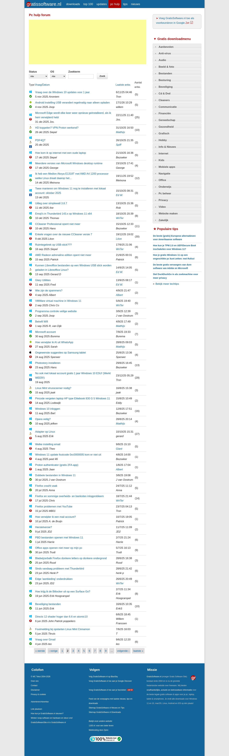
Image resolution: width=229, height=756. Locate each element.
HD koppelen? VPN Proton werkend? (56, 127)
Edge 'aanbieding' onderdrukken (54, 578)
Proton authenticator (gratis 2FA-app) (56, 464)
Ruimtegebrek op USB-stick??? (53, 244)
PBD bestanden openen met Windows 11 (59, 537)
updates (102, 4)
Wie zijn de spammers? (48, 290)
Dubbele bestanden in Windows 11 (55, 475)
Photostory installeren (47, 362)
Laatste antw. (123, 84)
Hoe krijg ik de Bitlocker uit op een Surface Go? (62, 591)
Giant (119, 448)
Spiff (118, 144)
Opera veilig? (43, 419)
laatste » (138, 650)
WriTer (120, 218)
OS (52, 71)
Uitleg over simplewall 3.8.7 (51, 203)
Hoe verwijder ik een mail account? (55, 516)
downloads (73, 4)
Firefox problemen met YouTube (53, 506)
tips (125, 4)
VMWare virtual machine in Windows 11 (58, 300)
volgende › (123, 650)
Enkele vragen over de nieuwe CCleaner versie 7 (63, 234)
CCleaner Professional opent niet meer (57, 224)
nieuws (135, 4)
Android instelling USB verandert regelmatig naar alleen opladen (72, 102)
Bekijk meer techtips (167, 283)
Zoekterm (74, 71)
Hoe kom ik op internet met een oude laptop (60, 152)
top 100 (88, 4)
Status (33, 71)
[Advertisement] (87, 42)
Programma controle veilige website (56, 311)
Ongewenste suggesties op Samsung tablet (60, 352)
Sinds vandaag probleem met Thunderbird (59, 568)
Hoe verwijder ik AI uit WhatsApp (54, 342)
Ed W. (119, 195)
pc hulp (114, 4)
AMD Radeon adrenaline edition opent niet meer (63, 255)
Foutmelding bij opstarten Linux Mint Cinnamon (62, 629)
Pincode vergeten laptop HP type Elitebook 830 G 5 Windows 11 (72, 398)
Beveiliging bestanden (48, 604)
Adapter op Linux (45, 431)
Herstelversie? (43, 527)
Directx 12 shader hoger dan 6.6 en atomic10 (61, 616)
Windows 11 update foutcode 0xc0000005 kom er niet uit (68, 454)
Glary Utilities (43, 280)
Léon (119, 238)
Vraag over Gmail (45, 639)
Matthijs (120, 132)
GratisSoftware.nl (154, 676)
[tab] (177, 47)
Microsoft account (45, 331)
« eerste (40, 650)
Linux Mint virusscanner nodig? (53, 388)
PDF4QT (40, 140)
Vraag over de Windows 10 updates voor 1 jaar (62, 92)
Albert (119, 294)
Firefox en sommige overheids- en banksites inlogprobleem (69, 496)
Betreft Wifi (41, 321)
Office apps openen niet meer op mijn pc (58, 547)
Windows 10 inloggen (47, 408)
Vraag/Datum (42, 84)
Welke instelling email (47, 444)
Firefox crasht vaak (46, 485)
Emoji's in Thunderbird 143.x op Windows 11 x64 (63, 213)
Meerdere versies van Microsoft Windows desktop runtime (68, 163)
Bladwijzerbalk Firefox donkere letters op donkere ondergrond (71, 558)
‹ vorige (53, 650)
